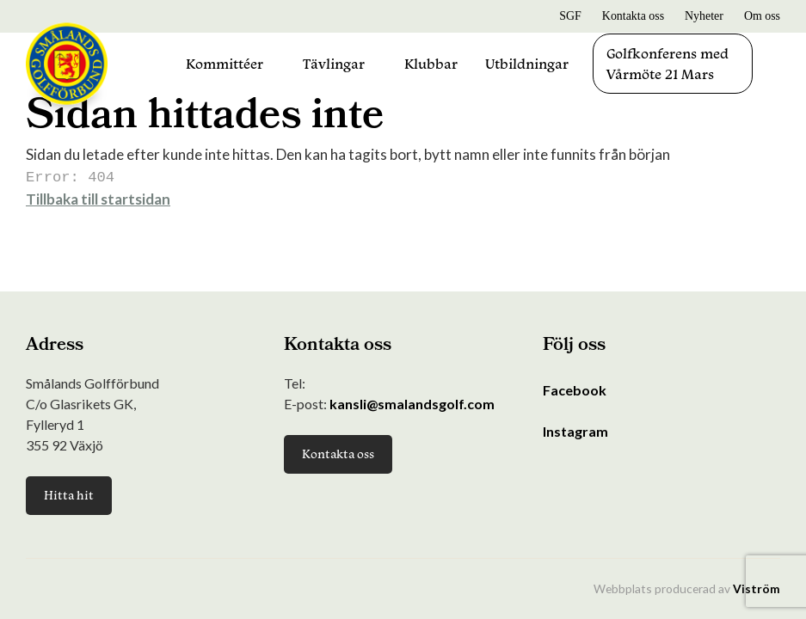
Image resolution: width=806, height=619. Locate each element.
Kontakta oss (633, 15)
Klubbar (431, 63)
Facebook (574, 390)
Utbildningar (527, 63)
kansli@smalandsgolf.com (412, 403)
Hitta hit (69, 495)
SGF (570, 15)
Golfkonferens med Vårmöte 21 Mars (667, 64)
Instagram (575, 431)
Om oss (762, 15)
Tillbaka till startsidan (98, 197)
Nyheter (704, 15)
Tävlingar (334, 63)
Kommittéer (224, 63)
